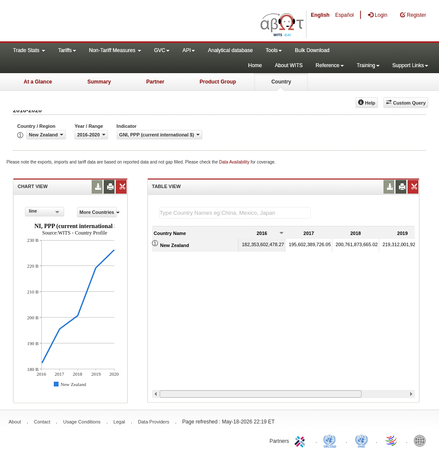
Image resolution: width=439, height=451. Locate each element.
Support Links (410, 65)
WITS (86, 21)
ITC (301, 440)
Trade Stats (29, 50)
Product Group (218, 82)
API (188, 50)
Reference (329, 65)
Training (368, 65)
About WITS (289, 65)
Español (344, 15)
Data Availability (234, 162)
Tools (274, 50)
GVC (162, 50)
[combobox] (44, 211)
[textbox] (235, 213)
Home (255, 65)
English (320, 15)
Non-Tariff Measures (115, 50)
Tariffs (67, 50)
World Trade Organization (391, 440)
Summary (99, 82)
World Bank (421, 440)
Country (281, 82)
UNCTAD (331, 440)
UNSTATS (361, 440)
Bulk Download (312, 50)
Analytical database (230, 50)
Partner (155, 82)
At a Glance (38, 82)
